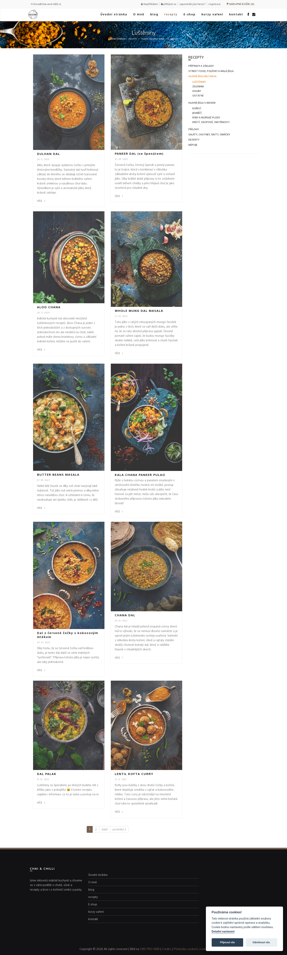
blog (154, 14)
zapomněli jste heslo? (192, 4)
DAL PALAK (46, 774)
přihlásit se (169, 4)
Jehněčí (197, 112)
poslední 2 (119, 829)
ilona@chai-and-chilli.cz (46, 4)
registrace (214, 4)
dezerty (193, 139)
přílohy (193, 129)
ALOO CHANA (49, 307)
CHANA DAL (125, 615)
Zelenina (198, 86)
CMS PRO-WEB (149, 949)
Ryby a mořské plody (206, 117)
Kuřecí (196, 108)
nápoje (192, 144)
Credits (166, 949)
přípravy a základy (201, 65)
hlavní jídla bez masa (152, 39)
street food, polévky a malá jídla (211, 71)
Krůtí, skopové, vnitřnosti (211, 122)
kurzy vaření (212, 14)
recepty (171, 14)
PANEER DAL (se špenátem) (139, 154)
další (105, 829)
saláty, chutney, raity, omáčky (209, 134)
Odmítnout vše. (261, 942)
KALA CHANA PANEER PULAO (140, 475)
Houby (196, 91)
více (41, 201)
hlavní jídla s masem (201, 102)
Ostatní (197, 95)
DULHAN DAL (48, 154)
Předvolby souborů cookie (190, 949)
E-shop (190, 14)
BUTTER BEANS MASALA (58, 475)
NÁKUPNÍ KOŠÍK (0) (240, 4)
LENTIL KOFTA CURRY (134, 774)
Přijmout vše (227, 942)
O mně (138, 14)
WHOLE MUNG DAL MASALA (139, 311)
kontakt (236, 14)
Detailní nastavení (223, 931)
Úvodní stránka (113, 14)
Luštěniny (173, 39)
